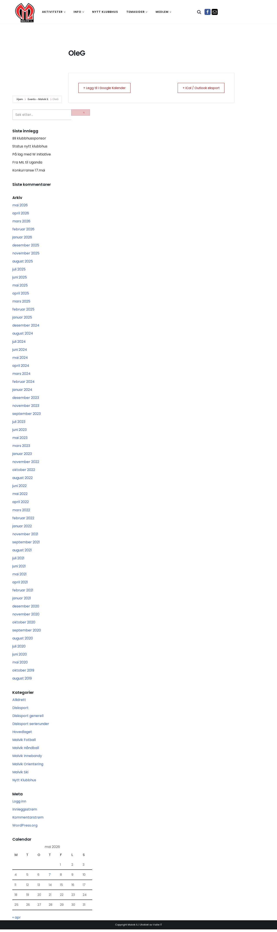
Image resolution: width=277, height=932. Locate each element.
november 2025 (25, 253)
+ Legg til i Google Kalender (107, 88)
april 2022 (20, 503)
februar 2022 (23, 519)
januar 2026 (22, 237)
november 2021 (25, 535)
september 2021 (26, 543)
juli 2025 (19, 269)
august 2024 (22, 334)
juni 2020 (19, 656)
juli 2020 (19, 648)
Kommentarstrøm (27, 819)
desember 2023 (25, 398)
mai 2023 (19, 438)
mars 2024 (21, 374)
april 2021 (20, 583)
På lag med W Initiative (31, 154)
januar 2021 (21, 599)
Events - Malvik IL (38, 99)
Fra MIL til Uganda (27, 162)
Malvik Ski (20, 774)
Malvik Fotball (24, 741)
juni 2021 (19, 567)
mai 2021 (19, 575)
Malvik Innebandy (27, 758)
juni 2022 (19, 487)
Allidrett (19, 701)
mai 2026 (20, 205)
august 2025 (22, 261)
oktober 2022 (23, 471)
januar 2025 (22, 318)
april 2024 (20, 366)
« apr (16, 919)
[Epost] (215, 12)
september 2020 (26, 632)
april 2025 (20, 293)
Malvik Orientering (27, 766)
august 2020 (22, 640)
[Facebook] (208, 12)
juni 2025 (19, 277)
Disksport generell (27, 717)
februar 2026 (23, 229)
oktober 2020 (23, 623)
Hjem (20, 99)
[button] (64, 12)
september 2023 (26, 414)
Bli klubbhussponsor (29, 138)
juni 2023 (19, 430)
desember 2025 (25, 245)
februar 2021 (22, 591)
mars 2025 (21, 301)
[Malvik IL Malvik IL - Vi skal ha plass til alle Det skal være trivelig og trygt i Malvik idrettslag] (25, 12)
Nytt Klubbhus (24, 782)
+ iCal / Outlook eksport (199, 88)
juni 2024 (19, 350)
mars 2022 (21, 511)
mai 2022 (19, 495)
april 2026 (20, 213)
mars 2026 (21, 221)
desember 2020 (25, 607)
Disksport (20, 709)
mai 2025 (20, 285)
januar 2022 (22, 527)
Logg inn (19, 803)
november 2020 (25, 615)
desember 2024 (25, 326)
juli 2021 (18, 559)
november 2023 (25, 406)
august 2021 (22, 551)
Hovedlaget (22, 733)
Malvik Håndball (25, 750)
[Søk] (199, 12)
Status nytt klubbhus (29, 146)
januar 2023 (22, 454)
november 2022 (25, 463)
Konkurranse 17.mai (28, 170)
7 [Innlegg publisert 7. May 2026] (50, 877)
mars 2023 (21, 446)
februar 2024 (23, 382)
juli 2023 (18, 422)
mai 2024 (20, 358)
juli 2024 (19, 342)
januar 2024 (22, 390)
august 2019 (22, 680)
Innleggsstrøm (24, 811)
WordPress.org (24, 827)
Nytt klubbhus (105, 12)
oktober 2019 (23, 672)
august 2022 (22, 479)
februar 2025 (23, 309)
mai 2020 (20, 664)
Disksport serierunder (30, 725)
